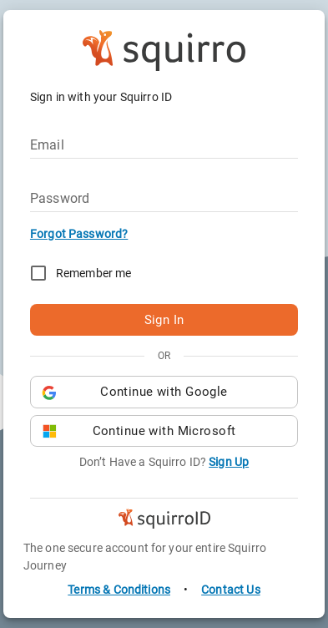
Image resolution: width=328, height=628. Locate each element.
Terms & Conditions (119, 589)
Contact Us (230, 589)
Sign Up (229, 461)
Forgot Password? (79, 234)
